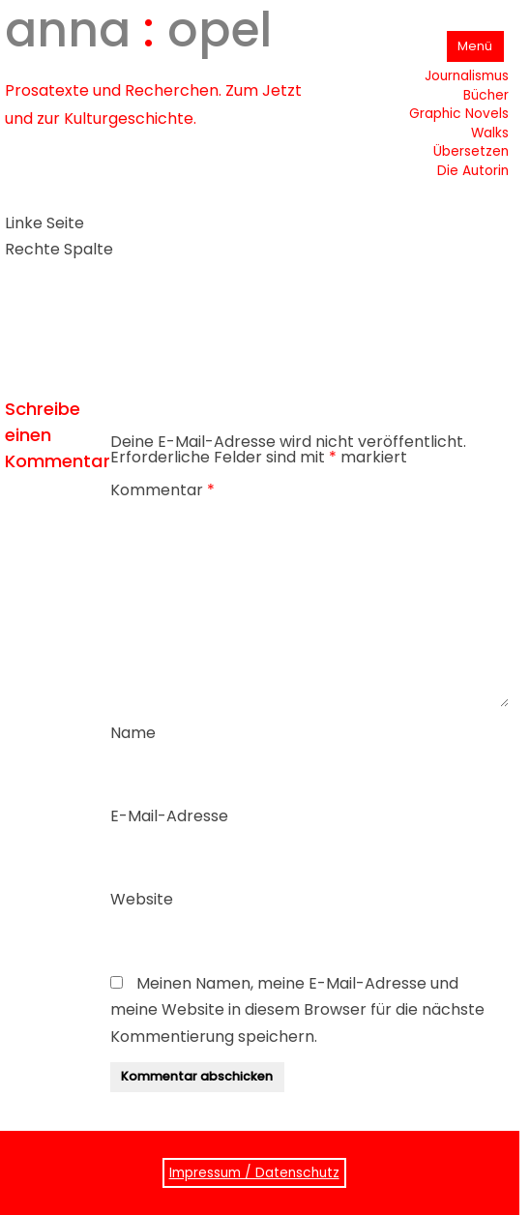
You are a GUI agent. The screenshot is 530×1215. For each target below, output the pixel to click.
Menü (474, 46)
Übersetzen (471, 151)
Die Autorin (473, 171)
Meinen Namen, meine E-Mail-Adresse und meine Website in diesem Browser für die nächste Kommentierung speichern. (297, 1010)
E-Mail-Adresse (169, 816)
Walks (490, 133)
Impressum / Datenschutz (254, 1173)
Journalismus (467, 76)
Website (141, 899)
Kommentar (162, 490)
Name (133, 733)
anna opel (138, 30)
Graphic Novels (459, 113)
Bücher (486, 95)
